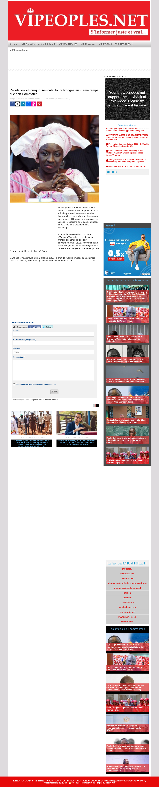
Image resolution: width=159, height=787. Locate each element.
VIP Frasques (88, 44)
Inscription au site (89, 783)
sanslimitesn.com (127, 607)
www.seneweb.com (127, 617)
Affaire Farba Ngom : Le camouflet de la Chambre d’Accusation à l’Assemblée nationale (124, 339)
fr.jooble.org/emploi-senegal (127, 588)
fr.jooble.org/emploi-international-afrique (127, 583)
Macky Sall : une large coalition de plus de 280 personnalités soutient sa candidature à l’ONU (126, 748)
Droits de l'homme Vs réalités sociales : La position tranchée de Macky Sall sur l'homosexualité (125, 768)
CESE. (50, 251)
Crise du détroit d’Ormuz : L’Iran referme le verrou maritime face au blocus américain (125, 380)
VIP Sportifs (28, 44)
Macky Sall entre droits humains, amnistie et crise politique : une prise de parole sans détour (126, 440)
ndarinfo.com (127, 602)
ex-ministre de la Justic (83, 261)
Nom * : (16, 331)
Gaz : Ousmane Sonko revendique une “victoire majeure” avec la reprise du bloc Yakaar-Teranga (124, 154)
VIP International (19, 50)
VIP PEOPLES (123, 44)
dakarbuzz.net (127, 573)
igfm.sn (127, 593)
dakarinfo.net (127, 578)
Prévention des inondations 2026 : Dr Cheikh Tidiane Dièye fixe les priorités (127, 147)
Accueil (14, 44)
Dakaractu (127, 569)
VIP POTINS (105, 44)
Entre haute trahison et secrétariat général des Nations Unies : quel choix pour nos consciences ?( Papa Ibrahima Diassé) (125, 687)
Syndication (76, 783)
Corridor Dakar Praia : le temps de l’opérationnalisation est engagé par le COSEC (123, 728)
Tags (99, 783)
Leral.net (127, 598)
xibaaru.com (127, 622)
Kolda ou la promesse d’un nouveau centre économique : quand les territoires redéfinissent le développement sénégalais (32, 443)
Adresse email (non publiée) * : (25, 339)
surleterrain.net (127, 612)
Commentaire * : (19, 357)
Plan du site (62, 783)
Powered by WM (108, 783)
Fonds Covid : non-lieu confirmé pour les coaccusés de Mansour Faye (124, 320)
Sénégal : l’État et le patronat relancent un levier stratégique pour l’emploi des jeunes (126, 162)
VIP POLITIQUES (68, 44)
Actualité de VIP (47, 44)
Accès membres (50, 783)
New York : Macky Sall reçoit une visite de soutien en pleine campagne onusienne (125, 360)
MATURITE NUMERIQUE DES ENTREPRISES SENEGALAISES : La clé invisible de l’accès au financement (76, 443)
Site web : (17, 348)
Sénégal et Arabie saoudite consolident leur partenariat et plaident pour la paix (126, 421)
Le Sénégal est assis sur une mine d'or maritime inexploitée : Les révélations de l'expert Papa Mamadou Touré (124, 399)
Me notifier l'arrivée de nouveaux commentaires (36, 384)
